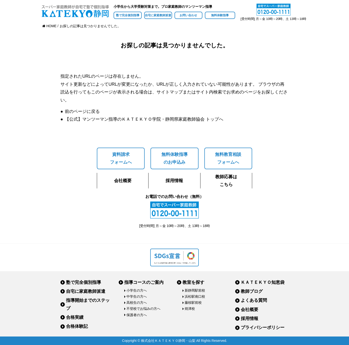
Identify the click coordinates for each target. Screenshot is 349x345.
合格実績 (74, 317)
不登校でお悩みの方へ (143, 309)
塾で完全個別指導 (127, 15)
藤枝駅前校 (193, 302)
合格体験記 (77, 326)
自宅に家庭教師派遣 (158, 15)
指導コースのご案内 (144, 282)
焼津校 (190, 309)
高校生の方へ (136, 302)
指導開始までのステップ (88, 304)
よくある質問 (254, 300)
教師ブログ (252, 291)
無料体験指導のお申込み (174, 158)
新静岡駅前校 (195, 290)
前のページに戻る (82, 111)
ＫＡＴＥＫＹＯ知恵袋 (262, 282)
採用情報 (174, 180)
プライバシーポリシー (262, 327)
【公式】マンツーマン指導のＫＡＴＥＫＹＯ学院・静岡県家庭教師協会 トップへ (144, 119)
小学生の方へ (136, 290)
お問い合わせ (188, 15)
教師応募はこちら (226, 180)
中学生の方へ (136, 296)
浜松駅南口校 (195, 296)
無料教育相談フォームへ (228, 158)
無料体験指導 (220, 15)
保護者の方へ (136, 315)
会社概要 (123, 180)
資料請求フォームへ (121, 158)
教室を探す (193, 282)
